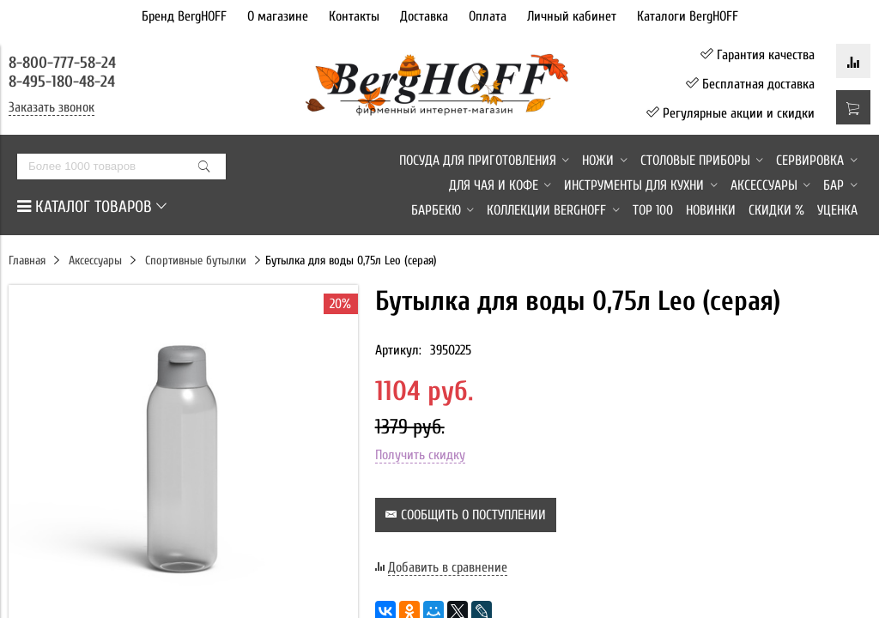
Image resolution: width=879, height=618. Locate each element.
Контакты (354, 16)
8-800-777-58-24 (64, 62)
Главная (27, 260)
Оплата (487, 16)
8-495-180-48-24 (62, 81)
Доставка (424, 16)
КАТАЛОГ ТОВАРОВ (92, 206)
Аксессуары (95, 260)
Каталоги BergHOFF (687, 16)
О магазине (277, 16)
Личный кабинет (571, 16)
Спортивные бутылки (195, 260)
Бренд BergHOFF (184, 16)
